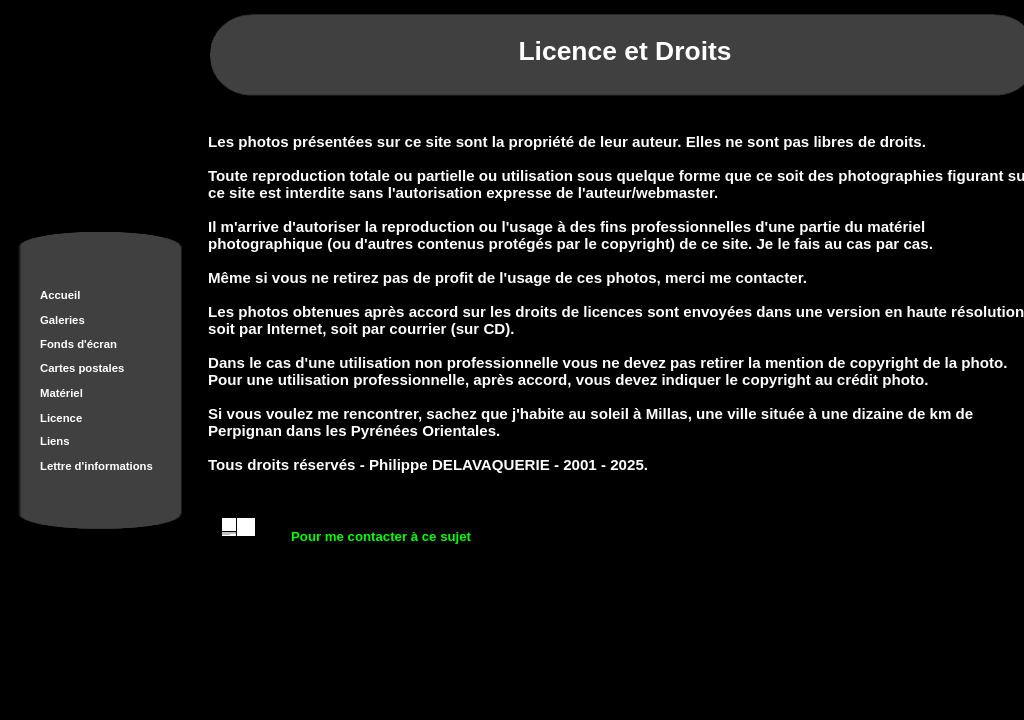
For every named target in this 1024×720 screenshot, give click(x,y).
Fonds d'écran (78, 344)
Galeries (62, 320)
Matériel (61, 393)
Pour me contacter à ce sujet (381, 536)
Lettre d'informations (96, 466)
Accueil (60, 295)
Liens (55, 441)
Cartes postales (82, 368)
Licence (61, 418)
